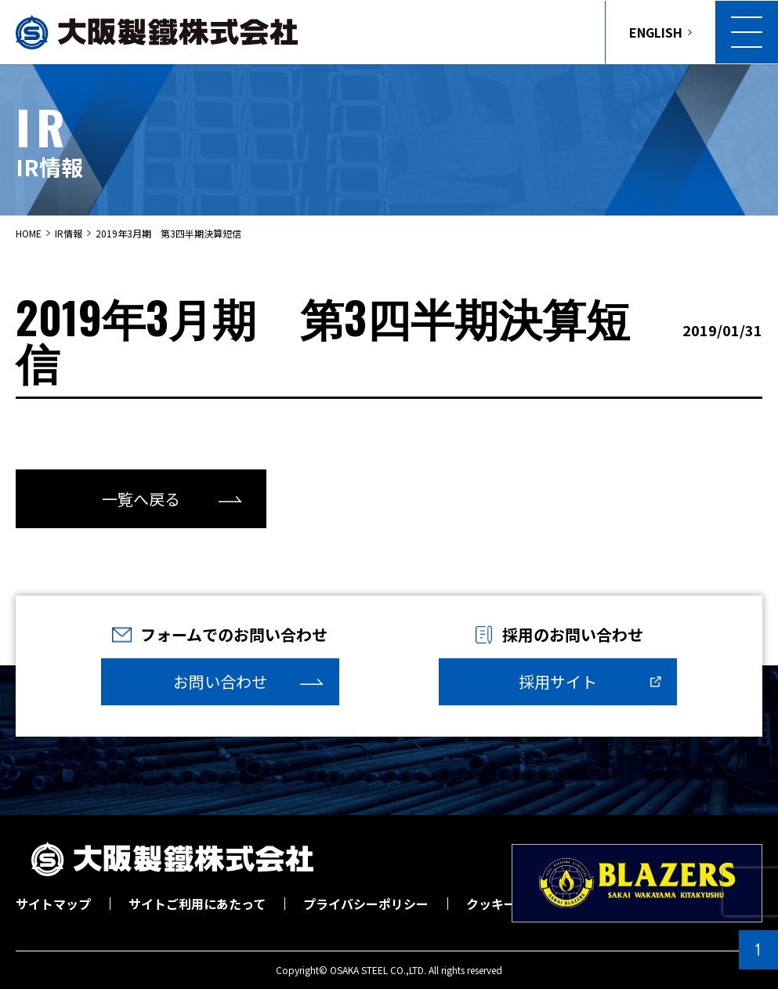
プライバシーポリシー (366, 903)
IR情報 (68, 233)
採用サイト (558, 681)
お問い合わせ (220, 681)
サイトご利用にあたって (197, 903)
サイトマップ (53, 903)
